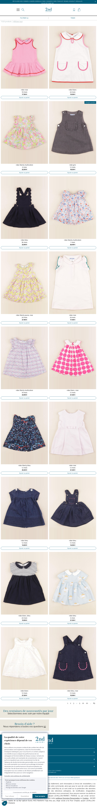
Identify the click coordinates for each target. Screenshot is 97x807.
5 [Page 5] (79, 703)
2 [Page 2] (70, 703)
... (90, 703)
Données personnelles (48, 772)
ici (45, 726)
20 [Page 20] (87, 703)
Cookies (58, 770)
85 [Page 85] (94, 703)
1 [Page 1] (67, 703)
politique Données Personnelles (68, 798)
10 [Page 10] (83, 703)
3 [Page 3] (73, 703)
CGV (53, 770)
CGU (49, 770)
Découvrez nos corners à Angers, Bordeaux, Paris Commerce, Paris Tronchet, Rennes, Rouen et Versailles (47, 1)
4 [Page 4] (76, 703)
